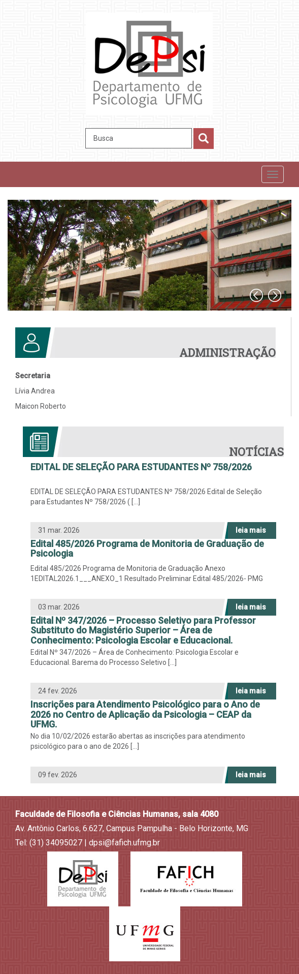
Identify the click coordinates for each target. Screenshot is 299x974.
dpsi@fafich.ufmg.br (124, 842)
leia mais (251, 530)
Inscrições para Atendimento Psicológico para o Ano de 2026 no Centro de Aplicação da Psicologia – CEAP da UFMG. (145, 714)
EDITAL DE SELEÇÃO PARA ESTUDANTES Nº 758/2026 (141, 467)
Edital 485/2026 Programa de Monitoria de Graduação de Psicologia (147, 549)
